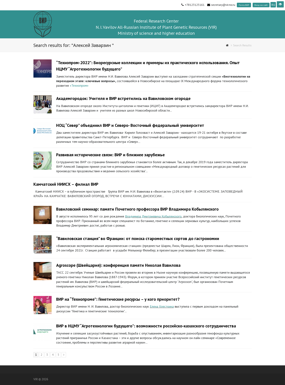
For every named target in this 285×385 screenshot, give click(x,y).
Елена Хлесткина (162, 306)
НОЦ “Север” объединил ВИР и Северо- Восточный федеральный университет (130, 125)
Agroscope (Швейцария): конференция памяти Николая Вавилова (118, 265)
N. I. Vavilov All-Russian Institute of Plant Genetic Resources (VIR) (156, 27)
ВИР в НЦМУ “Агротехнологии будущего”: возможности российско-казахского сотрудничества (146, 326)
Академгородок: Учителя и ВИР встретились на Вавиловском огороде (123, 98)
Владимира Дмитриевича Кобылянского (153, 216)
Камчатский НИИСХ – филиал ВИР (65, 184)
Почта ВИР (244, 5)
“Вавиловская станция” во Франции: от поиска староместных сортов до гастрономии (137, 238)
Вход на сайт (261, 5)
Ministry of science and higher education (156, 33)
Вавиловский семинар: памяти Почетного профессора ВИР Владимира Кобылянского (137, 209)
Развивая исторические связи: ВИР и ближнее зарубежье (110, 155)
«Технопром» (79, 85)
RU (273, 5)
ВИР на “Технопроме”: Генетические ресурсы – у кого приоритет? (118, 299)
